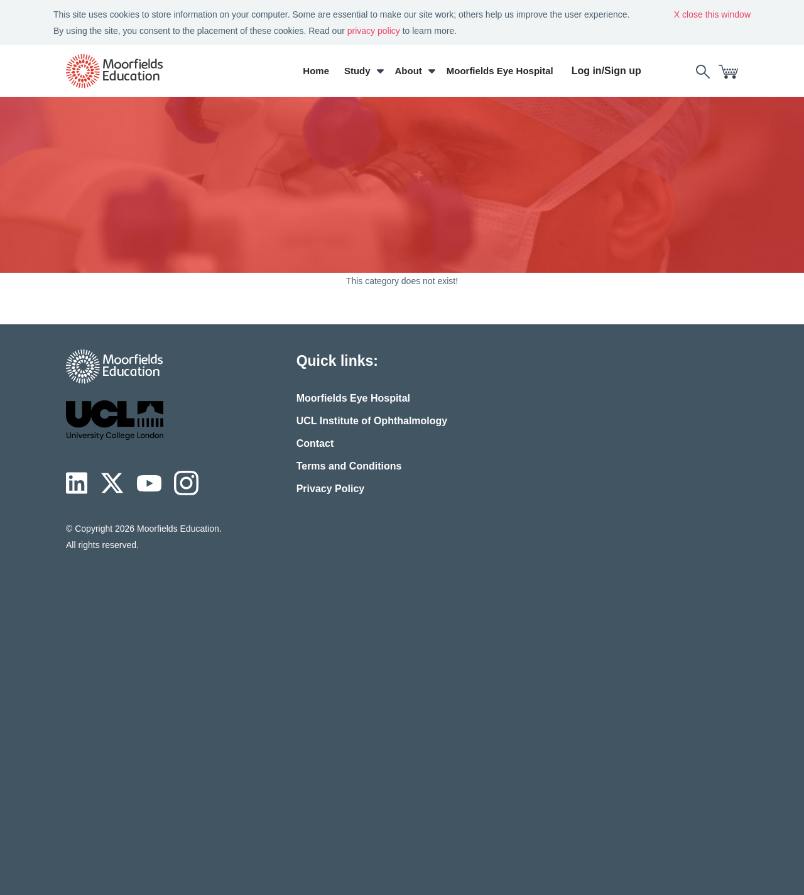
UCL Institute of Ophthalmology (372, 420)
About (408, 70)
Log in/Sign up (606, 70)
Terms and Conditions (349, 466)
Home (316, 70)
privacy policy (373, 31)
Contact (315, 443)
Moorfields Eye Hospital (500, 70)
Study (357, 70)
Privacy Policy (330, 488)
